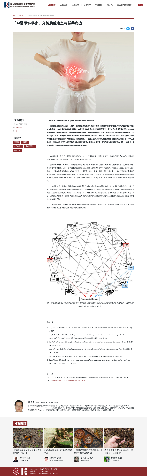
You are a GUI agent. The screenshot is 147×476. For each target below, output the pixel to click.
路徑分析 (17, 151)
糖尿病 (25, 142)
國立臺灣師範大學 (124, 5)
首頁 (14, 16)
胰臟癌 (16, 142)
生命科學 (51, 5)
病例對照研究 (31, 147)
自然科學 (87, 5)
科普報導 (98, 5)
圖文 (17, 131)
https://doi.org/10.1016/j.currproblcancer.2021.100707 (70, 380)
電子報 (109, 5)
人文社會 (63, 5)
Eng (140, 5)
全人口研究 (18, 147)
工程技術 (75, 5)
